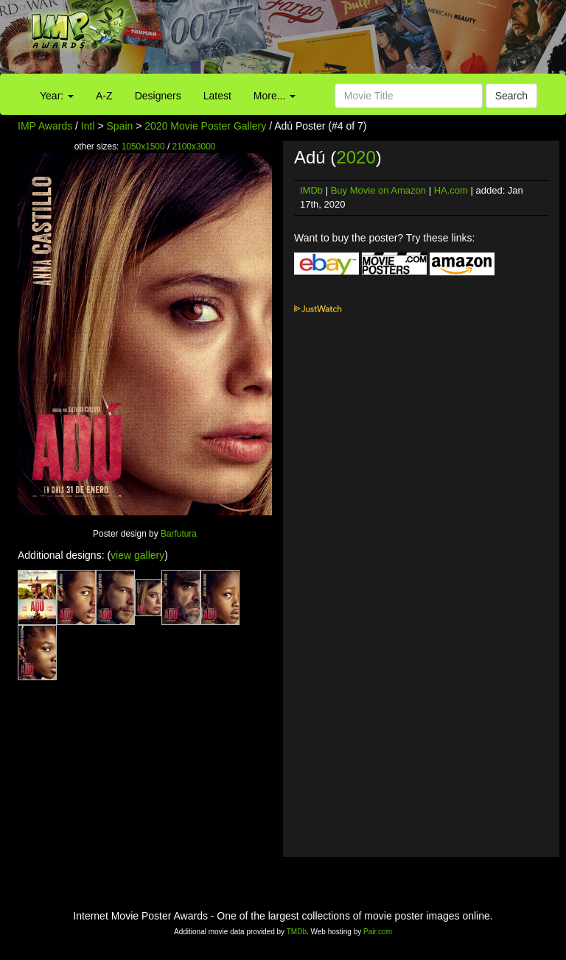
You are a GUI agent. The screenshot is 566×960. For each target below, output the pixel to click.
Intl (88, 126)
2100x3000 (194, 146)
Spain (120, 126)
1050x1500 (143, 146)
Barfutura (179, 534)
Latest (217, 96)
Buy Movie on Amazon (378, 190)
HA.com (451, 190)
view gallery (137, 555)
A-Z (104, 96)
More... (275, 96)
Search (511, 96)
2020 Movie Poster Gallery (205, 126)
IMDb (311, 190)
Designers (158, 96)
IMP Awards (45, 126)
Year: (57, 96)
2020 (355, 157)
